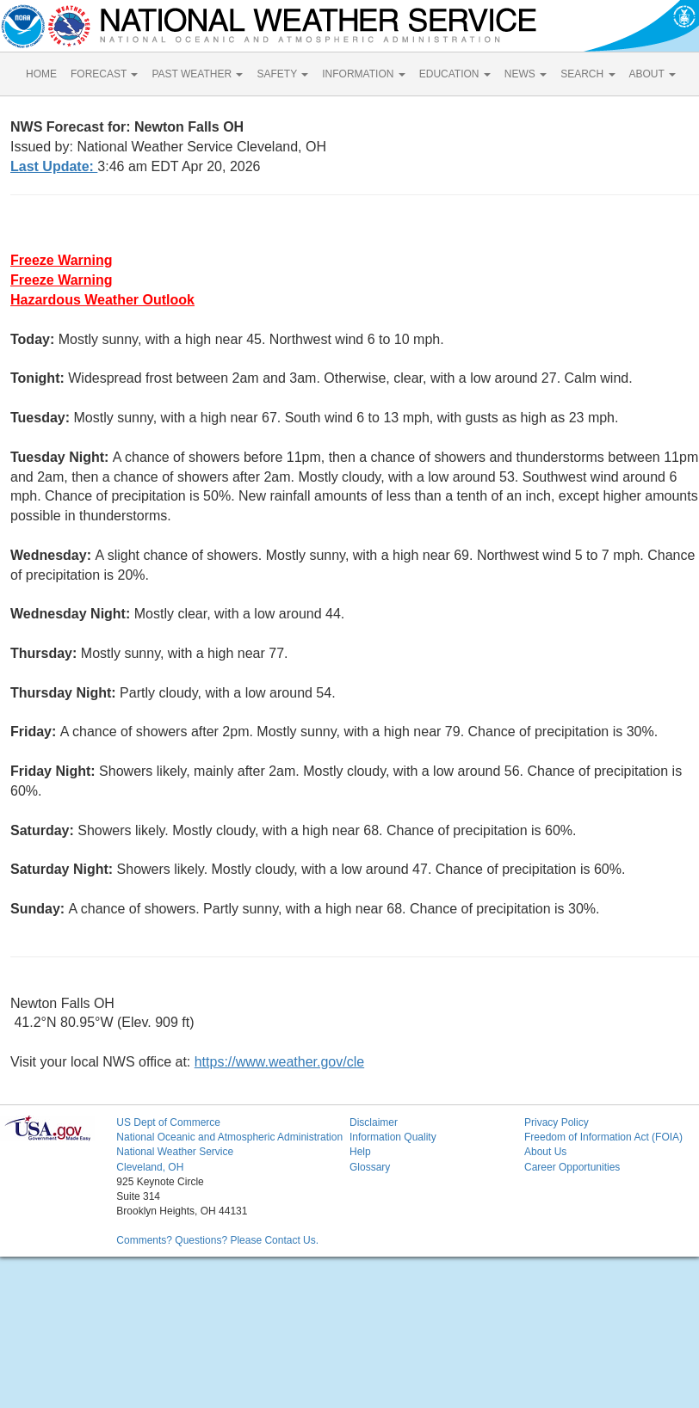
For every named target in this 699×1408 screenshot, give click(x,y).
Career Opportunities (572, 1167)
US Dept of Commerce (168, 1122)
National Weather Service (174, 1152)
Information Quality (393, 1137)
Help (360, 1152)
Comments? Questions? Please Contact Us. (217, 1240)
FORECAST (104, 74)
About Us (545, 1152)
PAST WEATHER (197, 74)
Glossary (370, 1167)
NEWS (525, 74)
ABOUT (652, 74)
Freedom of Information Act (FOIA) (603, 1137)
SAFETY (282, 74)
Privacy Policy (556, 1122)
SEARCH (587, 74)
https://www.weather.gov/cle (279, 1061)
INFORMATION (363, 74)
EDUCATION (455, 74)
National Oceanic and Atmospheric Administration (229, 1137)
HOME (41, 74)
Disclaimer (374, 1122)
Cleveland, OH (149, 1167)
